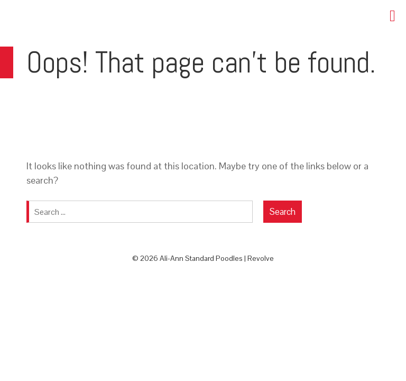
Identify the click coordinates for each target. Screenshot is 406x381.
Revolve (260, 258)
